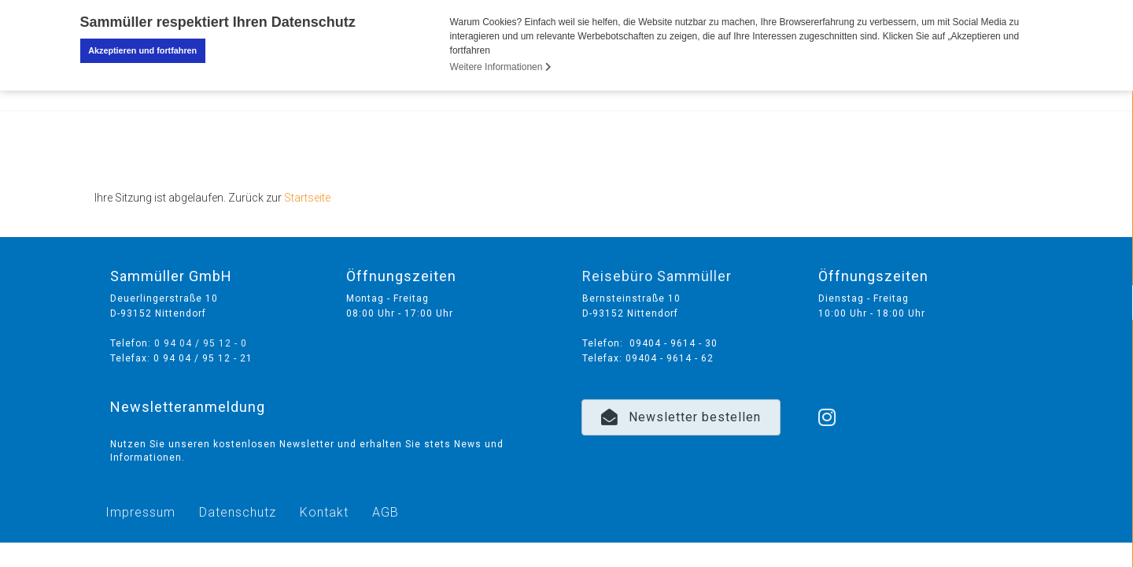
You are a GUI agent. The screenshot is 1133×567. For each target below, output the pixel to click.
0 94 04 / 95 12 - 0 (200, 343)
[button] (681, 416)
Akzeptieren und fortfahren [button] (142, 50)
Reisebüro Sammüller (657, 275)
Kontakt (324, 511)
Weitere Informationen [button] (501, 66)
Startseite (307, 197)
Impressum (140, 511)
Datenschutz (237, 511)
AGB (385, 511)
